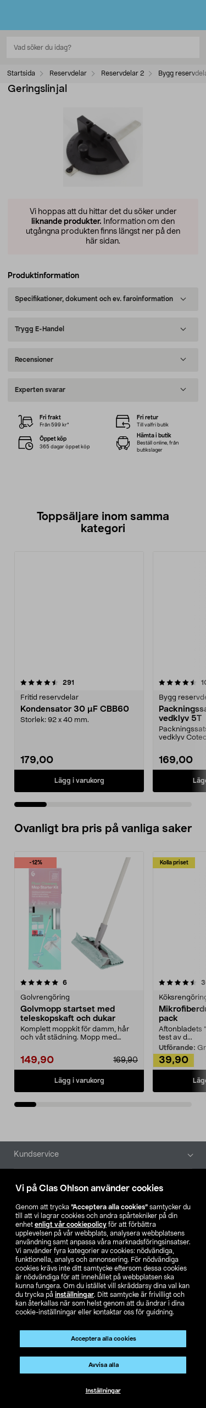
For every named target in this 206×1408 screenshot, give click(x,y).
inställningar (74, 1294)
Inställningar (103, 1391)
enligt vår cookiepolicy (71, 1224)
